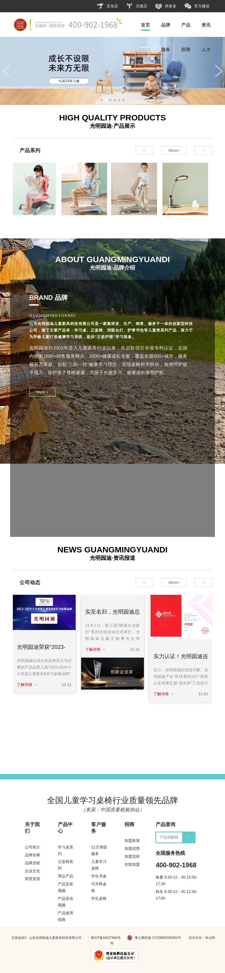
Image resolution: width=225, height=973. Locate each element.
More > (42, 392)
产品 (186, 25)
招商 (186, 49)
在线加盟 (132, 864)
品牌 (165, 25)
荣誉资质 (32, 879)
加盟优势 (132, 848)
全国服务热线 (170, 853)
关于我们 (32, 828)
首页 (145, 25)
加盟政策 (132, 840)
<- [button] (144, 150)
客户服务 (98, 828)
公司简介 (32, 847)
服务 (165, 49)
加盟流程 (132, 856)
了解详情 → (27, 684)
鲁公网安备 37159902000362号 (154, 938)
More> (173, 150)
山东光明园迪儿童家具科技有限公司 (55, 938)
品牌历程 (32, 863)
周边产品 (65, 876)
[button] (101, 100)
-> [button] (203, 150)
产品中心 (65, 828)
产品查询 (165, 824)
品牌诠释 (32, 855)
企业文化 (32, 871)
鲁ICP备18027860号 (106, 938)
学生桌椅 (98, 898)
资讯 (206, 25)
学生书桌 (98, 876)
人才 (206, 49)
